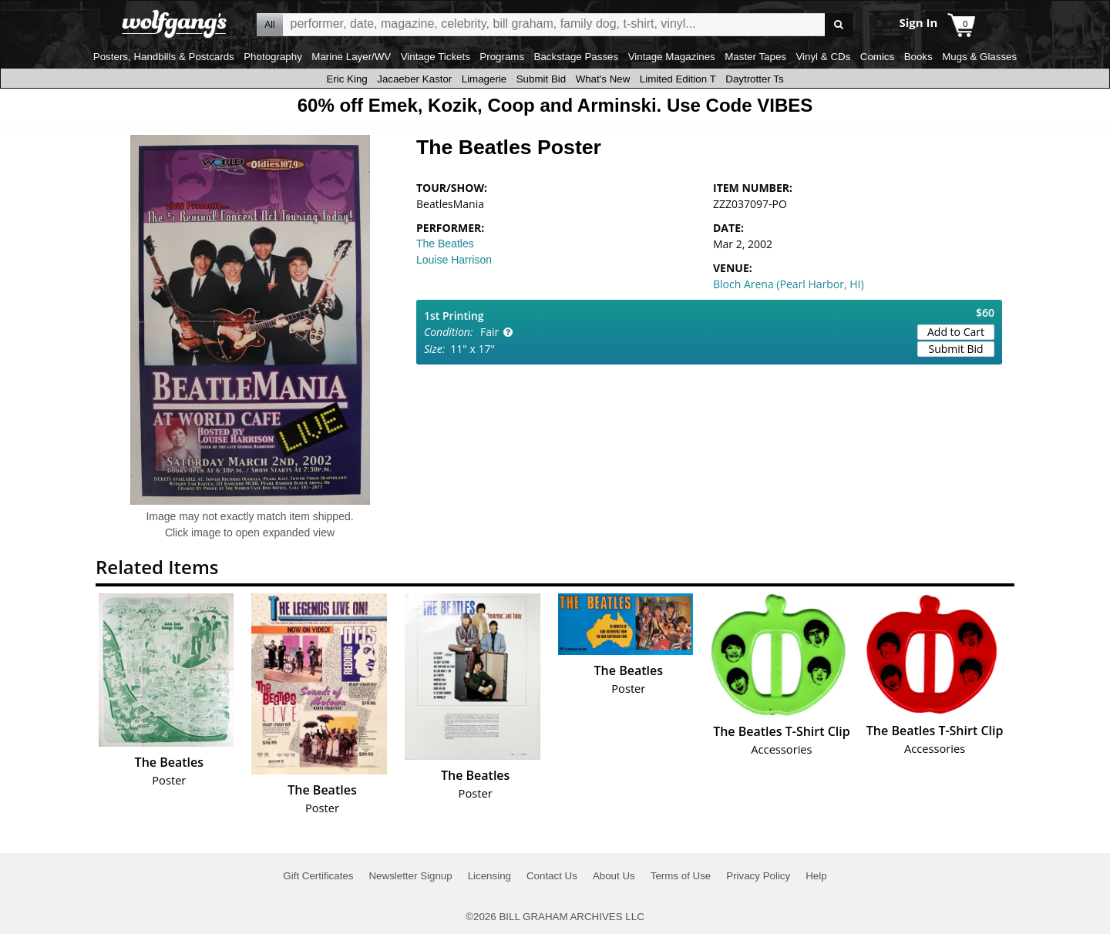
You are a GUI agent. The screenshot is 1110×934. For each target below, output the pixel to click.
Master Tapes (755, 56)
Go (839, 25)
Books (918, 56)
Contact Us (551, 876)
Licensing (489, 876)
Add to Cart (955, 331)
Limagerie (484, 79)
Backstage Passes (576, 56)
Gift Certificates (318, 876)
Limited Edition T (678, 79)
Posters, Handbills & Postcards (163, 56)
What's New (603, 79)
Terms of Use (681, 876)
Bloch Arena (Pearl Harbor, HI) (788, 284)
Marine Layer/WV (351, 56)
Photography (273, 56)
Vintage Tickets (435, 56)
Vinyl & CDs (823, 56)
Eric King (346, 79)
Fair (489, 331)
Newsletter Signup (410, 876)
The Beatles (445, 243)
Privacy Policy (758, 876)
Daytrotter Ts (754, 79)
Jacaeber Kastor (414, 79)
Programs (501, 56)
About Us (614, 876)
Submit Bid (541, 79)
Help (816, 876)
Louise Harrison (454, 260)
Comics (877, 56)
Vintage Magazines (671, 56)
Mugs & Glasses (979, 56)
